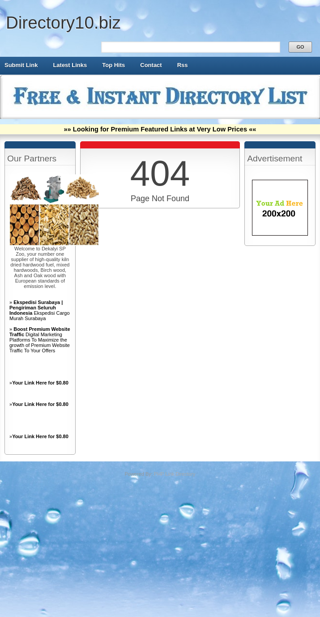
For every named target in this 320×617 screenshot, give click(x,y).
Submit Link (21, 65)
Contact (151, 65)
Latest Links (70, 65)
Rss (182, 65)
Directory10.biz (63, 22)
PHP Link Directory (175, 474)
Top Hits (113, 65)
